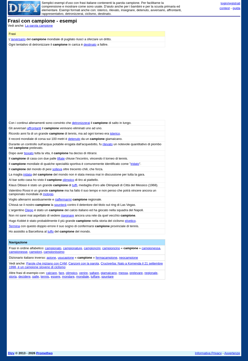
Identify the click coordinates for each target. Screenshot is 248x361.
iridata (27, 174)
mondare (68, 276)
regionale (150, 273)
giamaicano (109, 273)
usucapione (66, 257)
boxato (29, 153)
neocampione (128, 257)
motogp (48, 194)
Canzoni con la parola (84, 263)
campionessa (151, 248)
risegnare (67, 215)
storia (13, 276)
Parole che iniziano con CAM (46, 263)
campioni (35, 252)
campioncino (111, 248)
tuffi (74, 185)
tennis (45, 276)
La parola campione (39, 25)
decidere (24, 276)
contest (225, 8)
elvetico (130, 221)
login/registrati (230, 3)
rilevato (107, 144)
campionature (72, 248)
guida (236, 8)
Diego (29, 210)
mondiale (82, 276)
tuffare (95, 276)
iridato (135, 164)
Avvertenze (232, 353)
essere (55, 276)
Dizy (11, 353)
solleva (57, 169)
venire (83, 273)
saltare (94, 273)
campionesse (18, 252)
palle (35, 276)
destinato (90, 44)
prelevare (136, 273)
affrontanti (34, 128)
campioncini (92, 248)
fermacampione (106, 257)
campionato (53, 248)
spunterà (60, 205)
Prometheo (44, 353)
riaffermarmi (63, 199)
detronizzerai (81, 123)
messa (123, 273)
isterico (115, 133)
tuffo (50, 231)
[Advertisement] (204, 48)
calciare (51, 273)
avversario (18, 39)
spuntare (107, 276)
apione (51, 257)
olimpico (68, 180)
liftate (61, 158)
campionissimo (54, 252)
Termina (14, 226)
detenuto (74, 139)
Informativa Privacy (208, 353)
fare (61, 273)
